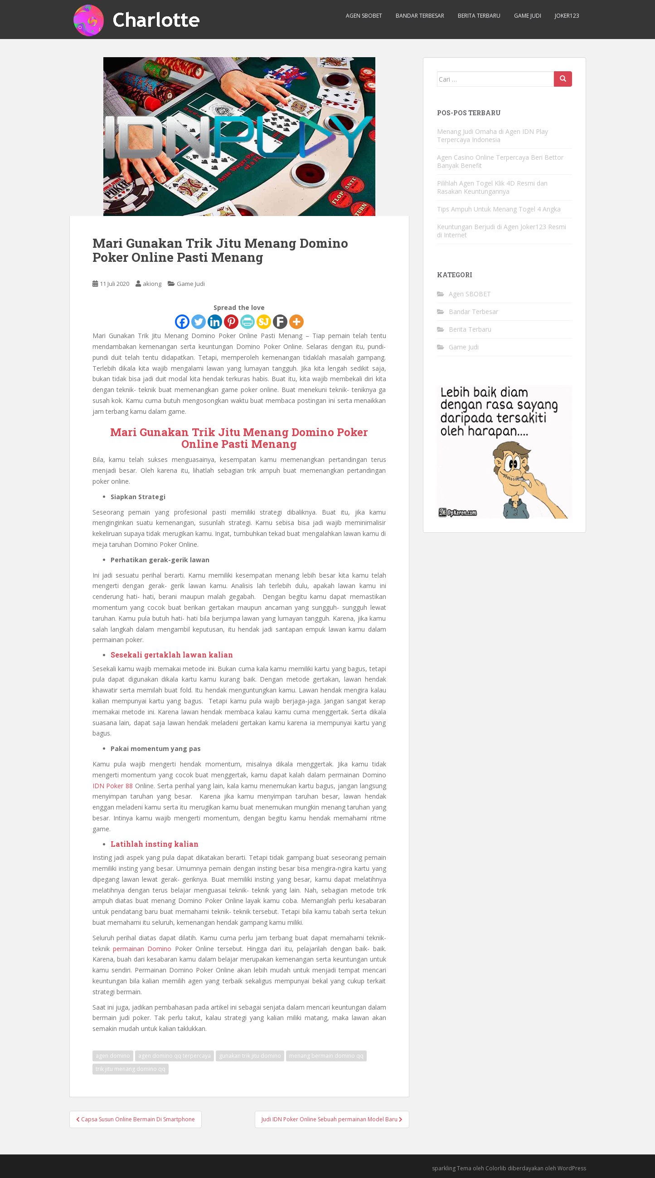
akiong (152, 284)
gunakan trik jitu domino (250, 1056)
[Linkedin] (215, 321)
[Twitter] (198, 321)
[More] (296, 321)
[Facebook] (182, 321)
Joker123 (567, 16)
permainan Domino (142, 948)
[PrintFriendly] (247, 321)
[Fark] (280, 321)
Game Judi (527, 16)
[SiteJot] (264, 321)
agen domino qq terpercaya (174, 1056)
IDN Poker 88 (112, 785)
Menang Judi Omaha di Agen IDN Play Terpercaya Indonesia (492, 135)
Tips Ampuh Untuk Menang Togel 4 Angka (499, 209)
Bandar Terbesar (420, 16)
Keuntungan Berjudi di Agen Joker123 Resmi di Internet (501, 230)
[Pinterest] (231, 321)
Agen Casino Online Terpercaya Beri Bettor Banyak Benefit (500, 161)
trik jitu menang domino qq (130, 1069)
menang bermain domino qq (326, 1056)
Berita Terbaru (479, 16)
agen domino (113, 1056)
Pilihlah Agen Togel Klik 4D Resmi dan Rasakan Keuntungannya (492, 187)
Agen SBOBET (364, 16)
